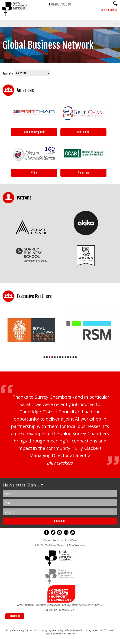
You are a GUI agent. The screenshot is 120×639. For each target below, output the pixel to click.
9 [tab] (65, 357)
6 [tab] (57, 357)
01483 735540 (61, 4)
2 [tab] (47, 357)
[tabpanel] (31, 330)
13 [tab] (76, 357)
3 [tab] (49, 357)
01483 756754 (68, 609)
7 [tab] (60, 357)
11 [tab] (71, 357)
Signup (113, 9)
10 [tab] (68, 357)
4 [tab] (52, 357)
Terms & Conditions (68, 540)
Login (104, 9)
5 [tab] (55, 357)
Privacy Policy (49, 540)
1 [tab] (44, 357)
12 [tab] (73, 357)
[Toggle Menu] (115, 23)
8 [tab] (63, 357)
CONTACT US (15, 616)
